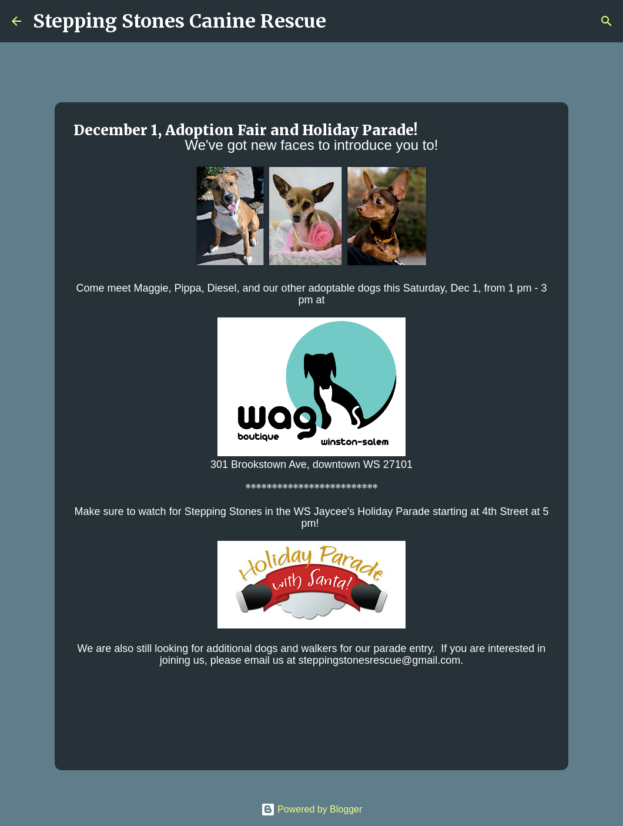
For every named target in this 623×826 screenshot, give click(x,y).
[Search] (343, 21)
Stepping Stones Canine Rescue (179, 21)
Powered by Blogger (312, 809)
